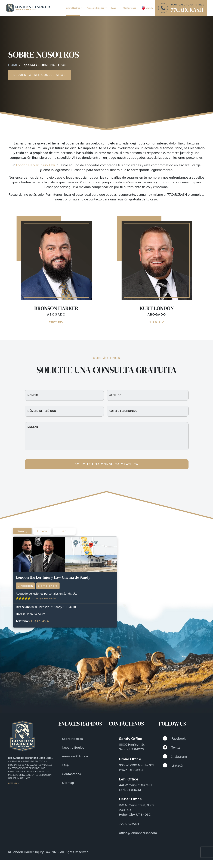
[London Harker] (28, 8)
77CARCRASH (187, 10)
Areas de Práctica (95, 8)
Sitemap (68, 783)
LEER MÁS (13, 783)
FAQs (113, 8)
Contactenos (129, 8)
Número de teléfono (41, 410)
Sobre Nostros (73, 8)
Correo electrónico (123, 410)
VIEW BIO (56, 321)
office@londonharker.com (138, 833)
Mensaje (33, 426)
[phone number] (163, 8)
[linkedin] (165, 765)
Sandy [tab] (22, 531)
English (149, 8)
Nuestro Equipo (73, 747)
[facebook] (165, 738)
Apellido (115, 395)
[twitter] (165, 747)
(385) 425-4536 (39, 621)
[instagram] (165, 756)
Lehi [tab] (64, 531)
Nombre (32, 395)
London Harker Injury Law (35, 165)
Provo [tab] (42, 531)
